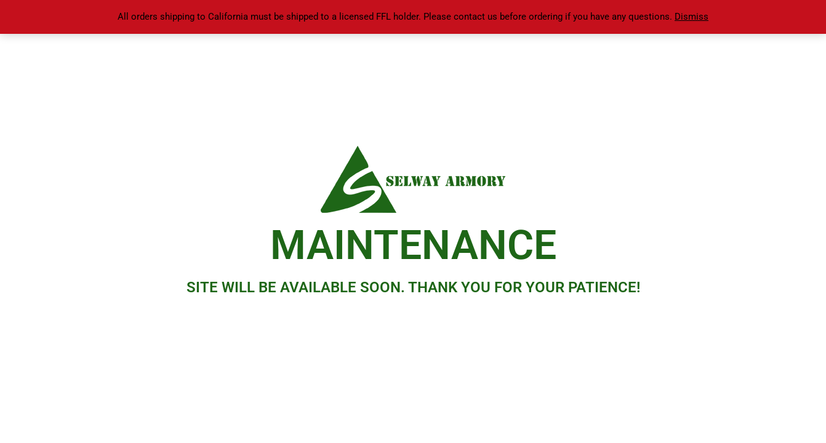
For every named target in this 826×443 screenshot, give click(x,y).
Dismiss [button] (691, 16)
